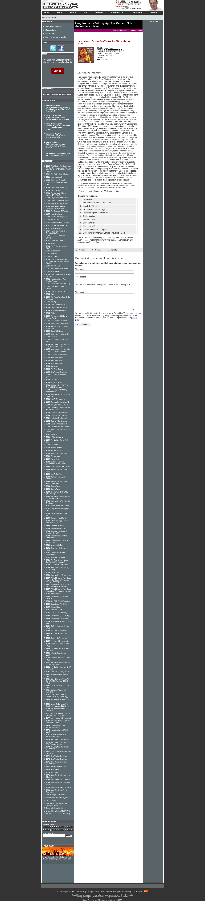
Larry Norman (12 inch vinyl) (58, 718)
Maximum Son (53, 272)
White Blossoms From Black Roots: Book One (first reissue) (58, 585)
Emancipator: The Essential (58, 349)
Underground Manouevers (57, 323)
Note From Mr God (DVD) (57, 334)
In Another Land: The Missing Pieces (56, 280)
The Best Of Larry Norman (57, 565)
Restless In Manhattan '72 (57, 402)
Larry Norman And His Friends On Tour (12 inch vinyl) (57, 696)
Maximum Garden (54, 360)
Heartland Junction (55, 357)
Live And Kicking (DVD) (56, 307)
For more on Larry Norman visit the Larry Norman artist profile (58, 154)
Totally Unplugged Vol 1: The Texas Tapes (57, 522)
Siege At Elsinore (54, 331)
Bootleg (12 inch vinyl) (56, 766)
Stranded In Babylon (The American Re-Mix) (57, 532)
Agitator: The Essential (56, 424)
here (118, 191)
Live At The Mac (54, 474)
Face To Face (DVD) (55, 291)
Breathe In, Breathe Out (54, 808)
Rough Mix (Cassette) (56, 180)
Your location (80, 277)
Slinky (50, 243)
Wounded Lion (53, 257)
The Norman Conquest (56, 321)
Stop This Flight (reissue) (57, 630)
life (84, 13)
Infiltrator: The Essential (56, 415)
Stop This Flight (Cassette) (58, 601)
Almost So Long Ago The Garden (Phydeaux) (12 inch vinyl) (58, 705)
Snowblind (52, 366)
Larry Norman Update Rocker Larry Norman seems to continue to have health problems (58, 126)
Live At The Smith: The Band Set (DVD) (56, 232)
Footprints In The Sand (56, 528)
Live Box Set (53, 190)
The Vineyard (53, 456)
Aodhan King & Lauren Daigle (130, 8)
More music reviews (53, 26)
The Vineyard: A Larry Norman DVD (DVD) (56, 194)
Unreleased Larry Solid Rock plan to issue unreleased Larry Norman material (56, 145)
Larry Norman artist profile (55, 37)
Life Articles (50, 34)
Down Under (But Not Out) (58, 604)
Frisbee (51, 313)
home (45, 13)
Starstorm (52, 445)
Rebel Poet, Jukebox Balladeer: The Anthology (56, 207)
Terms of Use (137, 892)
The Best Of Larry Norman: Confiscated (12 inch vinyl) (58, 561)
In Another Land (54, 214)
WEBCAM (128, 4)
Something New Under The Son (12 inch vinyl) (58, 663)
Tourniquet (52, 434)
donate (153, 13)
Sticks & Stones (54, 447)
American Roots (54, 382)
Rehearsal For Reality (56, 310)
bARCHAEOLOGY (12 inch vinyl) (58, 814)
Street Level (52, 769)
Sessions (51, 337)
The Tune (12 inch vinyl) (57, 641)
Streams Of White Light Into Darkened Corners (58, 722)
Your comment (81, 292)
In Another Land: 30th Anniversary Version (56, 726)
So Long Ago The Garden (57, 739)
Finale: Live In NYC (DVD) (57, 201)
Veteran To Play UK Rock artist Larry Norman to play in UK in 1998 (56, 136)
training (98, 13)
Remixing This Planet (56, 518)
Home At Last (53, 594)
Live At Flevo (53, 572)
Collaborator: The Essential (58, 427)
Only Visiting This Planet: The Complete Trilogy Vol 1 (56, 804)
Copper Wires (53, 486)
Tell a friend (113, 250)
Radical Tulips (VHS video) (55, 795)
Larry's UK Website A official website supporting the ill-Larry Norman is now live (58, 117)
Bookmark (96, 250)
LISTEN (119, 4)
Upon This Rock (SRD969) (58, 780)
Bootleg (51, 302)
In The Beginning (54, 437)
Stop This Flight (54, 610)
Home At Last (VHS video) (57, 506)
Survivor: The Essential (56, 421)
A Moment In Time (54, 545)
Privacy (120, 892)
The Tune (51, 379)
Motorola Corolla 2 (55, 228)
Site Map (128, 892)
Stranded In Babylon (55, 557)
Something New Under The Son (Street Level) (58, 497)
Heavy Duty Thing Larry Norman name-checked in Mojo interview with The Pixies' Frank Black (58, 108)
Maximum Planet (54, 363)
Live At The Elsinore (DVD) (58, 284)
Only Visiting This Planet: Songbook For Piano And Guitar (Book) (57, 261)
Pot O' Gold (52, 220)
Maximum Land (54, 177)
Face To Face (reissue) (56, 613)
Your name (80, 269)
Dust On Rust (53, 266)
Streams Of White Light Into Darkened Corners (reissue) (58, 714)
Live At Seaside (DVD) (56, 217)
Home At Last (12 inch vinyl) (58, 575)
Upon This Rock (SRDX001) (58, 787)
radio (58, 13)
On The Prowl (51, 800)
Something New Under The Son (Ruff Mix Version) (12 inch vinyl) (58, 681)
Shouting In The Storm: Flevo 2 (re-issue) (56, 482)
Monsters (51, 254)
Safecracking (53, 251)
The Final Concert (54, 369)
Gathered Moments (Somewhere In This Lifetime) (56, 463)
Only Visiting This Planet (57, 198)
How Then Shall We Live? (57, 269)
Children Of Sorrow (55, 525)
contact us (117, 13)
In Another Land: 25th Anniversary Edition (56, 736)
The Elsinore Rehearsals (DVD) (57, 798)
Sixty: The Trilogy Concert (57, 203)
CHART (137, 4)
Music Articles (50, 30)
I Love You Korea (54, 240)
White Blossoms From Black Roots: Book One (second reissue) (58, 590)
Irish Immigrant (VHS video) (58, 466)
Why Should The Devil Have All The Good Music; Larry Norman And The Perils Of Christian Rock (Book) (58, 168)
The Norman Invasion (56, 352)
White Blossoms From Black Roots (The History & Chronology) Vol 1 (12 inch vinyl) (58, 580)
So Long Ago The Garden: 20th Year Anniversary (57, 743)
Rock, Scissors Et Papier (57, 405)
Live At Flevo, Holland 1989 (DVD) (58, 811)
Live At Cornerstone (55, 399)
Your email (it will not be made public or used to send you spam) (102, 284)
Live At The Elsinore (55, 304)
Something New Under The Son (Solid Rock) (58, 409)
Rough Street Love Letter (57, 453)
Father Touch (53, 459)
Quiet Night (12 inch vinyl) (57, 638)
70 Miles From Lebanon (56, 355)
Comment (80, 250)
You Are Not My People (56, 225)
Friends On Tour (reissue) (57, 222)
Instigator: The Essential (57, 418)
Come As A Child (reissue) (57, 672)
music (72, 13)
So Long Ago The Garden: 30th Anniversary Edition (57, 345)
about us (136, 13)
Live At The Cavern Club (57, 187)
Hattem (51, 294)
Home (54, 18)
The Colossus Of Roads (57, 211)
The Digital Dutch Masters (57, 174)
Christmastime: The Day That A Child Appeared (57, 386)
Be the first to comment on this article (99, 258)
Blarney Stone (53, 450)
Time (127, 7)
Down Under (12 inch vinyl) (58, 615)
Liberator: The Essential (57, 412)
